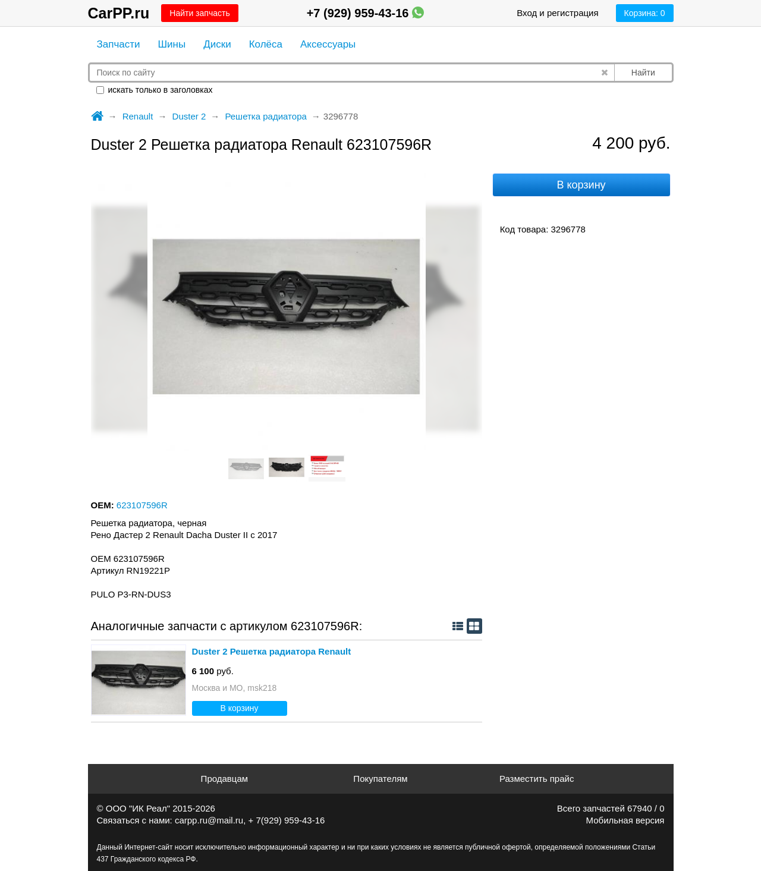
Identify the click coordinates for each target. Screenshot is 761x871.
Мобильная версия (625, 820)
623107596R (142, 505)
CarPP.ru (119, 13)
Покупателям (380, 778)
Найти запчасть (199, 13)
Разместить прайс (536, 778)
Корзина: (644, 13)
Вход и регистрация (557, 13)
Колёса (265, 44)
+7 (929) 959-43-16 (365, 13)
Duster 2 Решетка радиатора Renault (271, 651)
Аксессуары (328, 44)
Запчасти (118, 44)
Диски (217, 44)
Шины (172, 44)
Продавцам (224, 778)
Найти (643, 72)
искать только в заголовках (154, 90)
